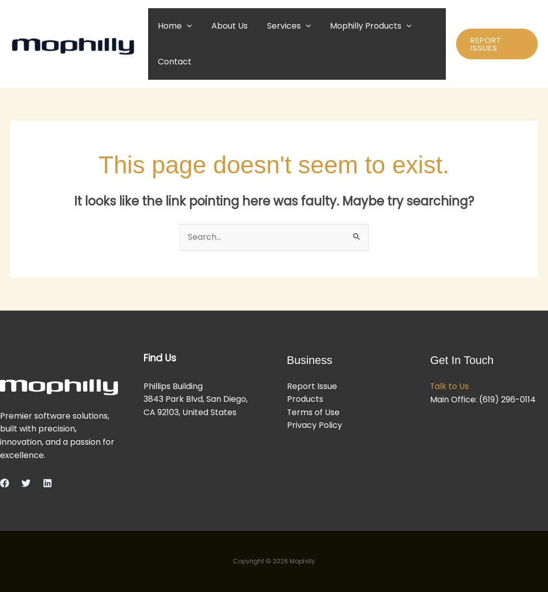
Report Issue (312, 386)
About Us (225, 26)
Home (173, 26)
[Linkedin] (47, 483)
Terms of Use (313, 412)
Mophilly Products (360, 26)
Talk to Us (449, 386)
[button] (185, 26)
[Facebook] (4, 483)
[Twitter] (26, 483)
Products (305, 399)
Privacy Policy (314, 425)
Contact (173, 61)
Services (281, 26)
